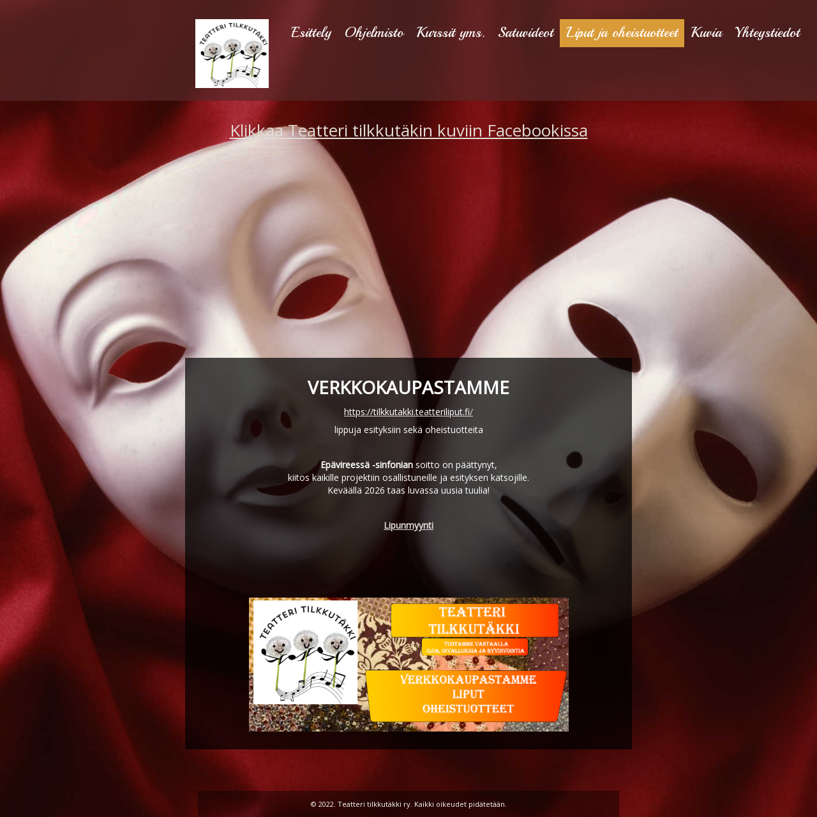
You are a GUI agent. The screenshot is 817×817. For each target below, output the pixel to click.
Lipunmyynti (408, 525)
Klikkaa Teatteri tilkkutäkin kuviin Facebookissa (409, 130)
